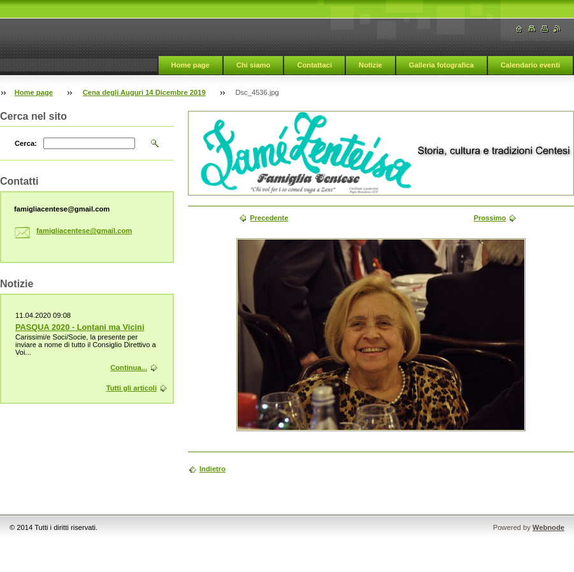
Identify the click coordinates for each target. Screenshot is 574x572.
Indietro (212, 469)
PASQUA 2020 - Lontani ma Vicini (79, 327)
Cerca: (26, 143)
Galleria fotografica (441, 65)
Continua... (128, 367)
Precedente (269, 218)
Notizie (370, 65)
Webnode (548, 527)
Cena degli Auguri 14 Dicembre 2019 (144, 92)
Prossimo (489, 218)
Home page (190, 65)
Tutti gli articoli (131, 388)
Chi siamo (253, 65)
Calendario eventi (530, 65)
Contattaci (314, 65)
